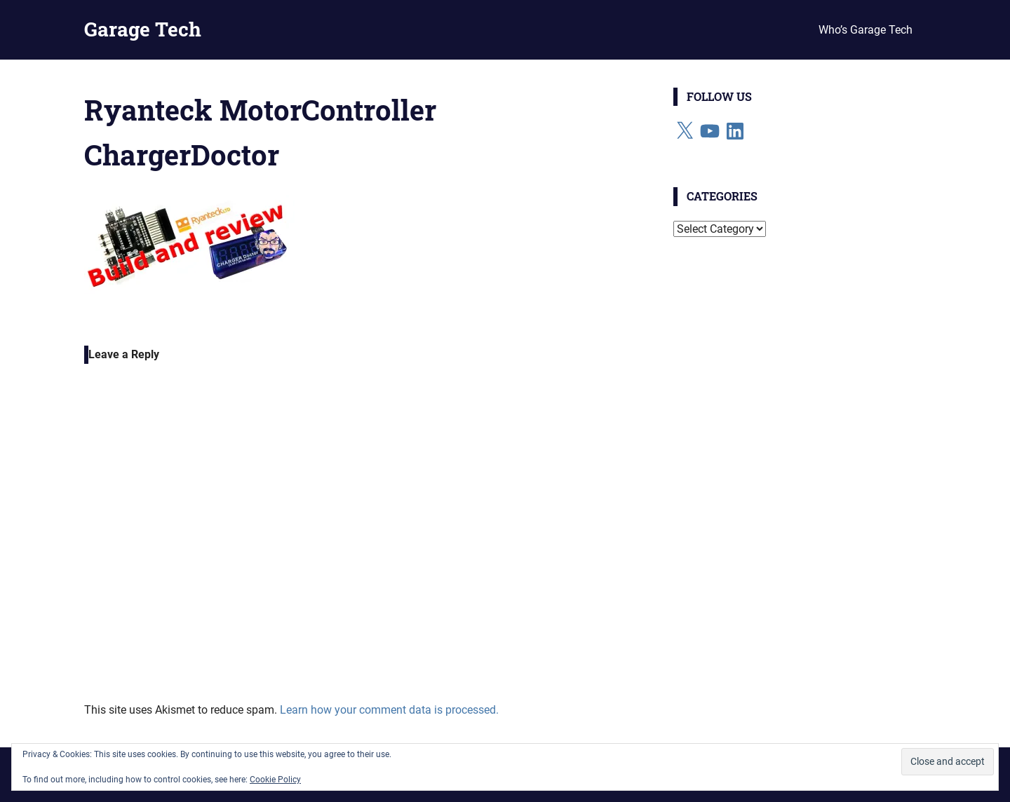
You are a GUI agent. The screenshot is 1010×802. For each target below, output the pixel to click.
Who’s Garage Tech (866, 29)
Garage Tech (142, 29)
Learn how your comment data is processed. (389, 709)
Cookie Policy (275, 779)
